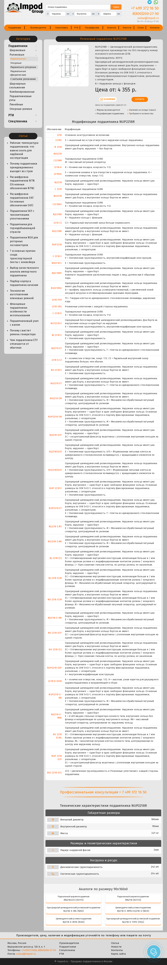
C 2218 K (57, 313)
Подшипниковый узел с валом (24, 322)
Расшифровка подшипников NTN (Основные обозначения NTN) (22, 182)
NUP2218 (57, 244)
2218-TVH (57, 299)
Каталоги (111, 27)
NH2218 (58, 153)
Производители (38, 27)
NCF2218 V (56, 323)
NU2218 (58, 196)
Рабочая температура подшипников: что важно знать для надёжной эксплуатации (24, 150)
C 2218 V (57, 256)
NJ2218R (57, 214)
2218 (59, 135)
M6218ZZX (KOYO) (74, 899)
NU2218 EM (56, 398)
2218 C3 (58, 222)
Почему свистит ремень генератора (23, 332)
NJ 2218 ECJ (56, 558)
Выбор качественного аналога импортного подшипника (24, 271)
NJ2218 (58, 182)
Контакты (155, 27)
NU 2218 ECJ (55, 649)
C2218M (58, 160)
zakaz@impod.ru (26, 953)
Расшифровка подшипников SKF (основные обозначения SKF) (22, 199)
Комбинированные (22, 91)
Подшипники (14, 27)
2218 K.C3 (57, 360)
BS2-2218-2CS (54, 772)
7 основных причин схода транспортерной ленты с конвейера (22, 256)
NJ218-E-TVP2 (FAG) (133, 921)
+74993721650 (29, 950)
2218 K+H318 (55, 681)
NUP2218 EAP (54, 667)
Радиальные (18, 58)
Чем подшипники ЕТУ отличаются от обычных (24, 343)
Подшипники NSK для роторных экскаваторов (24, 241)
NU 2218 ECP (55, 632)
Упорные (15, 62)
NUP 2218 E (55, 488)
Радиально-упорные (23, 67)
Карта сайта (118, 953)
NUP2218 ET (55, 508)
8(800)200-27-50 (47, 950)
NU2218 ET (56, 383)
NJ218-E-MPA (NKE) (73, 921)
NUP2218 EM (55, 416)
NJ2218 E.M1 (55, 526)
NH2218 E (57, 263)
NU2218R (57, 231)
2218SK (58, 174)
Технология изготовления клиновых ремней (22, 294)
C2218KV (57, 204)
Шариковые (17, 50)
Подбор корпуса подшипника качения (24, 283)
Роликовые (17, 54)
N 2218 (58, 147)
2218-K (58, 167)
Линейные (16, 104)
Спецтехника (61, 27)
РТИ (76, 27)
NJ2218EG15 (55, 451)
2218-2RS (57, 306)
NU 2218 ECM (55, 599)
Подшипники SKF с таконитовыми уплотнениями (22, 214)
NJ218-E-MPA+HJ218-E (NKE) (133, 910)
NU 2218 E (56, 370)
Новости (127, 27)
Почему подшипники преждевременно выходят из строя (23, 167)
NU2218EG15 (55, 470)
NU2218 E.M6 (55, 541)
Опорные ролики (21, 108)
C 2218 (58, 189)
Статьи (140, 27)
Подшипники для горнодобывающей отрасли (22, 228)
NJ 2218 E (57, 335)
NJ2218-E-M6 (55, 617)
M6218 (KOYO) (133, 899)
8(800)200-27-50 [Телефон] (145, 13)
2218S (58, 140)
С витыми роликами (23, 78)
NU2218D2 (56, 288)
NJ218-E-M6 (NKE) (73, 910)
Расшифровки (92, 27)
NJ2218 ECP (55, 435)
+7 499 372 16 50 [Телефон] (145, 8)
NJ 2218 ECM (55, 578)
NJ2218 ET (56, 348)
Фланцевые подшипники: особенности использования (20, 309)
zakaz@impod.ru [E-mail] (148, 18)
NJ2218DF (57, 273)
